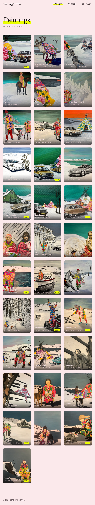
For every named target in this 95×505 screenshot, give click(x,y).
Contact (87, 4)
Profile (72, 4)
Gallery (58, 4)
